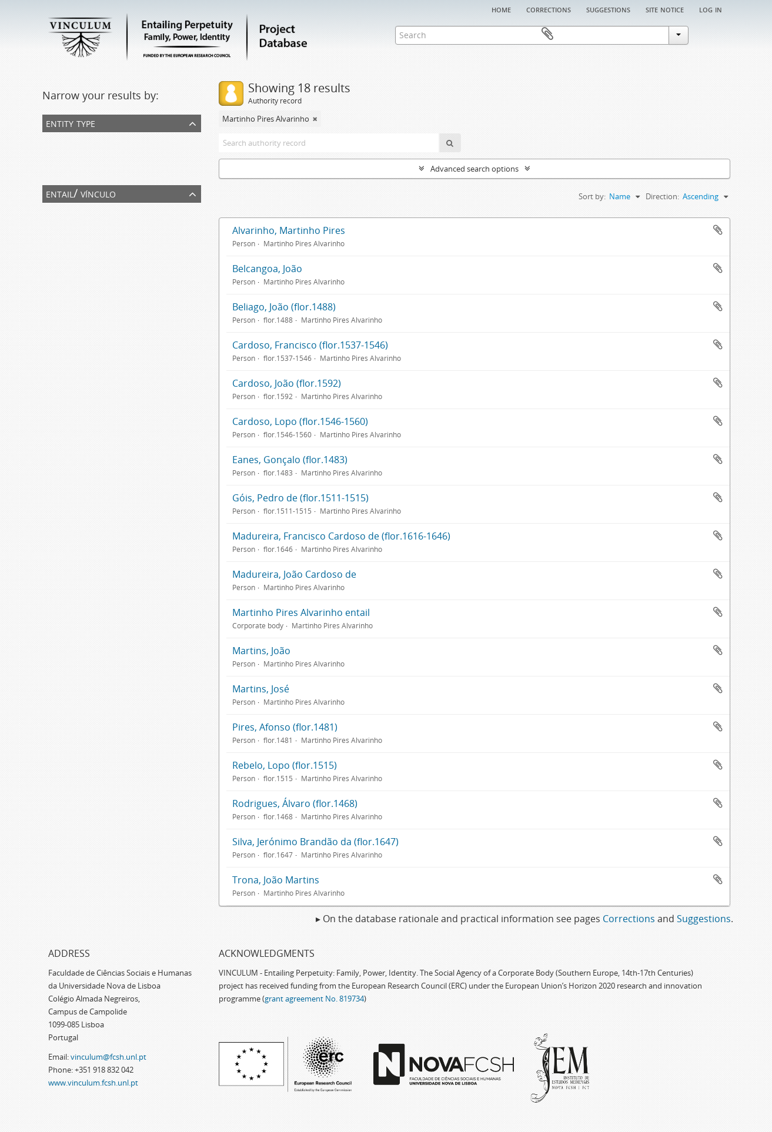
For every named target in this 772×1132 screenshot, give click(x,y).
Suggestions (608, 8)
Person (57, 155)
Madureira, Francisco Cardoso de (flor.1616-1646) (341, 536)
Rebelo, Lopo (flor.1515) (284, 765)
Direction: (662, 196)
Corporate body (73, 171)
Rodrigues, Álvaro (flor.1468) (294, 803)
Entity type (70, 122)
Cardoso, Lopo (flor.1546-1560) (300, 421)
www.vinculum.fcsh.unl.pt (93, 1082)
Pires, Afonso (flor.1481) (284, 727)
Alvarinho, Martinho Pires (288, 230)
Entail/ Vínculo (81, 193)
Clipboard (713, 34)
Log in (710, 8)
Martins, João (261, 650)
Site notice (665, 8)
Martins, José (260, 688)
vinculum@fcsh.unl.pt (108, 1056)
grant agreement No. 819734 (314, 998)
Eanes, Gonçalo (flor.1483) (289, 459)
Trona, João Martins (275, 879)
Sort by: (592, 196)
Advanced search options (474, 168)
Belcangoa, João (267, 268)
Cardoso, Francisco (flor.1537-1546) (310, 345)
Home (501, 8)
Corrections (548, 8)
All (49, 140)
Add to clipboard (718, 230)
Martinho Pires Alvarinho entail (301, 612)
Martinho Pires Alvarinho (88, 226)
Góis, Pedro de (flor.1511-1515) (300, 497)
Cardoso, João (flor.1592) (286, 383)
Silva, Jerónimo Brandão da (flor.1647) (315, 841)
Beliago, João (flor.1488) (284, 306)
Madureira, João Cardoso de (294, 574)
